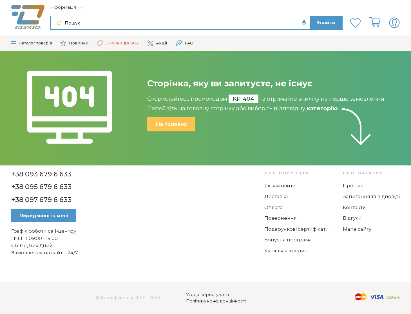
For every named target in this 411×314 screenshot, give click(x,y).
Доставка (276, 196)
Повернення (280, 218)
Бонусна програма (288, 240)
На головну (171, 124)
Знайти (326, 22)
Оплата (273, 207)
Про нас (353, 186)
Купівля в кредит (285, 251)
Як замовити (280, 186)
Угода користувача (207, 294)
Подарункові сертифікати (296, 229)
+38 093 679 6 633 (41, 174)
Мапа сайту (357, 229)
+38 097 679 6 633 (41, 200)
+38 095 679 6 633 (41, 187)
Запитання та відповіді (371, 196)
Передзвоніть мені (43, 215)
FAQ (184, 43)
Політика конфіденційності (216, 301)
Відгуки (352, 218)
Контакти (354, 207)
